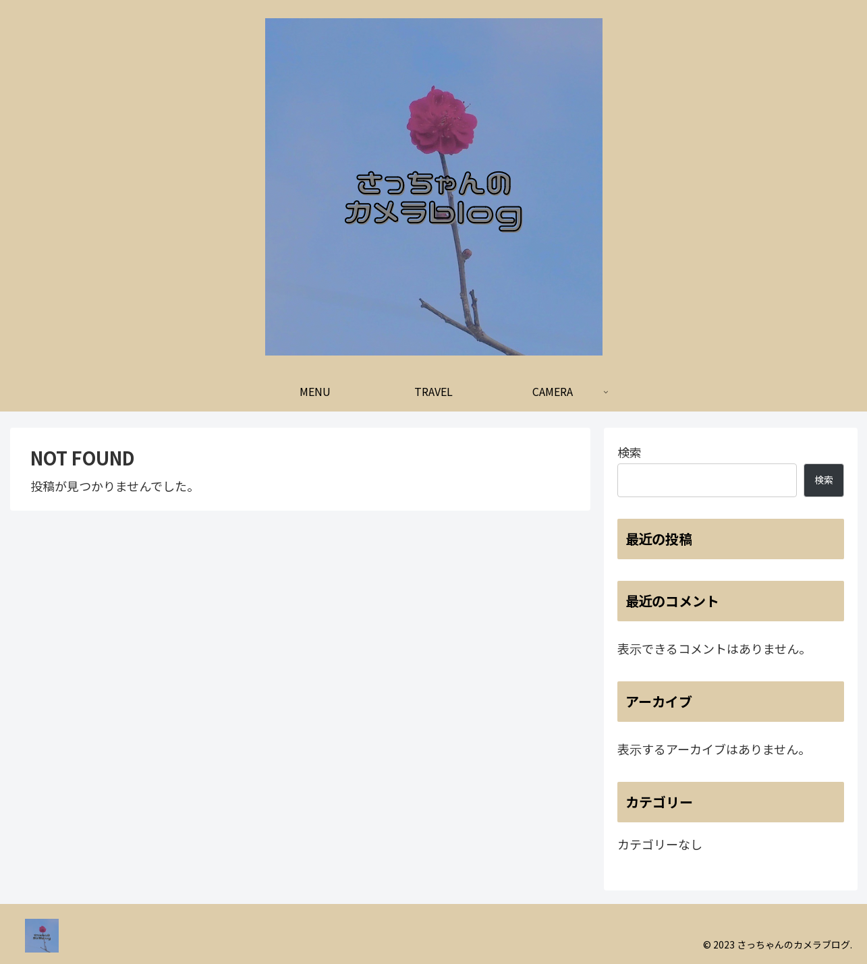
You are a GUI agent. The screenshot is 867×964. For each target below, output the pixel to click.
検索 (629, 452)
